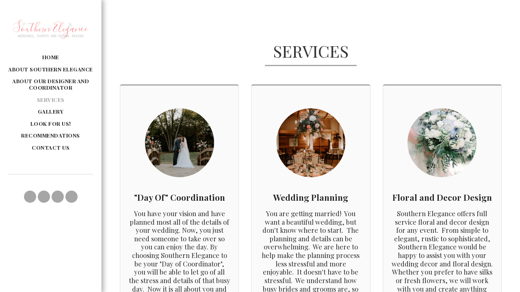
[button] (30, 197)
